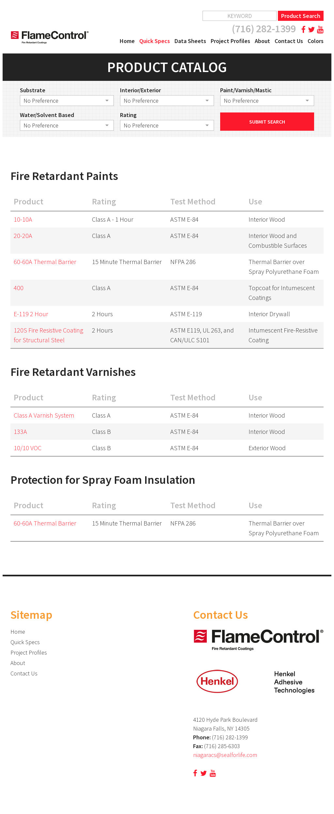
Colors (316, 41)
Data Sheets (190, 41)
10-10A (23, 219)
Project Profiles (230, 41)
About (262, 41)
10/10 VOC (27, 448)
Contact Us (289, 41)
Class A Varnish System (44, 415)
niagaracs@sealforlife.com (225, 755)
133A (20, 431)
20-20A (23, 235)
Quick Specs (154, 41)
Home (127, 41)
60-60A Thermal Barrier (45, 262)
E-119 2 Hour (31, 314)
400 (18, 288)
